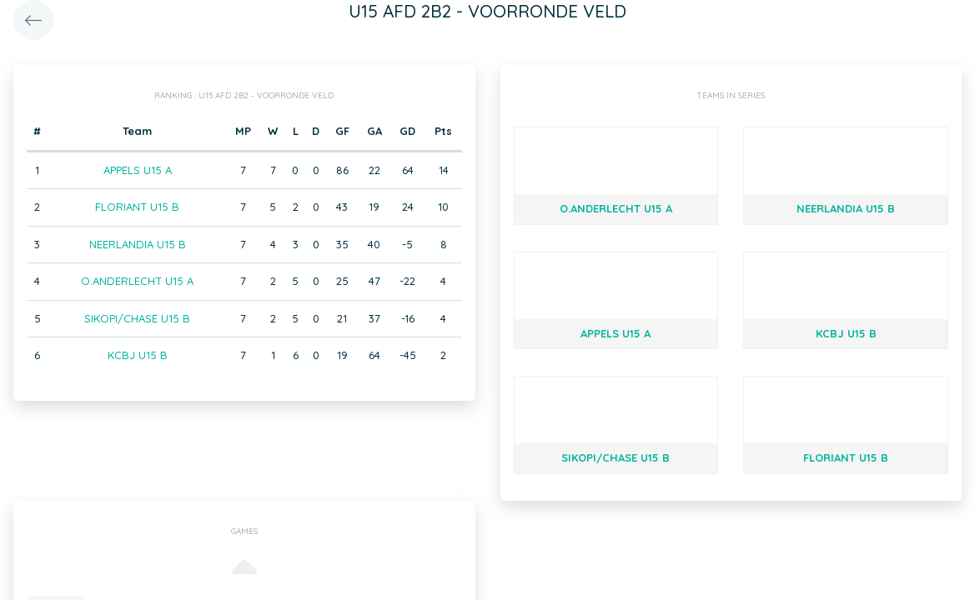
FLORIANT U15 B (137, 206)
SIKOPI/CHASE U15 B (137, 318)
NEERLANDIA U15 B (137, 244)
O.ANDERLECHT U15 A (137, 281)
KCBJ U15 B (138, 355)
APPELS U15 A (137, 170)
